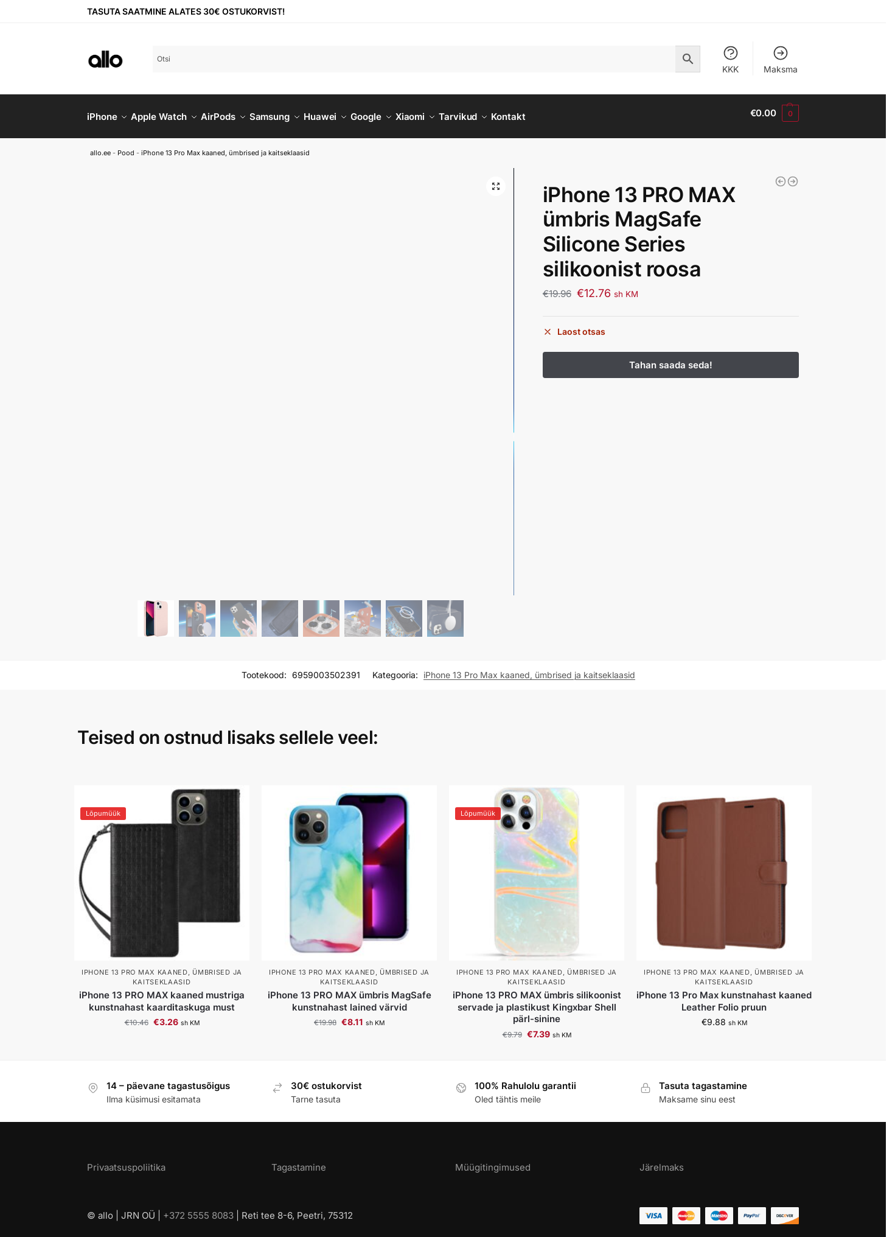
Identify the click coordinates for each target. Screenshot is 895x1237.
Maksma (781, 59)
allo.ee (100, 146)
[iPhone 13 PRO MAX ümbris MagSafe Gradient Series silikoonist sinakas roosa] (793, 175)
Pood (125, 146)
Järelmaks (661, 1160)
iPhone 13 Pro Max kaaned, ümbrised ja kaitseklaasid (225, 146)
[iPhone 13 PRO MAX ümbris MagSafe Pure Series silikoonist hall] (781, 175)
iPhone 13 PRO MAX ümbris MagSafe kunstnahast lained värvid (349, 994)
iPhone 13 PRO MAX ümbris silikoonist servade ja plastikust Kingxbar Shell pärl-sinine (537, 1000)
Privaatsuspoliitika (126, 1160)
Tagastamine (298, 1160)
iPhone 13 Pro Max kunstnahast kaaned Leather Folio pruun (724, 994)
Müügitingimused (493, 1160)
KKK (730, 59)
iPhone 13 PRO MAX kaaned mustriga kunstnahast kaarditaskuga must (162, 994)
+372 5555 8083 (198, 1208)
